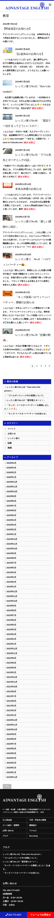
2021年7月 (11, 696)
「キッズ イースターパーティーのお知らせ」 (27, 413)
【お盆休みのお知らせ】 (29, 53)
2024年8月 (11, 558)
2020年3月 (11, 763)
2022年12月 (12, 648)
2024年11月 (12, 544)
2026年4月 (11, 463)
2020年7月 (11, 744)
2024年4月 (11, 572)
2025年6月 (11, 510)
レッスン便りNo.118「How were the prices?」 (22, 854)
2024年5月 (11, 568)
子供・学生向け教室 (37, 820)
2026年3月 (11, 468)
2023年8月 (11, 610)
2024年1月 (11, 586)
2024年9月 (11, 553)
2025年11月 (12, 486)
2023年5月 (11, 625)
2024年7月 (11, 563)
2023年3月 (11, 634)
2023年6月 (11, 620)
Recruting (33, 836)
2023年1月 (11, 644)
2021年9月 (11, 691)
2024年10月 (12, 548)
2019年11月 (12, 777)
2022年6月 (11, 668)
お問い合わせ (8, 831)
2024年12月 (12, 539)
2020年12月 (12, 720)
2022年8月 (11, 663)
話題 (10, 443)
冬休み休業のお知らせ (28, 188)
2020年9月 (11, 734)
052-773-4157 (13, 915)
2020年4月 (11, 758)
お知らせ (12, 433)
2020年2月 (11, 768)
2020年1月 (11, 772)
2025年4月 (11, 520)
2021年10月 (12, 686)
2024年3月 (11, 577)
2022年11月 (12, 653)
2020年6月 (11, 748)
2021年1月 (11, 715)
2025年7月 (11, 506)
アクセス (33, 831)
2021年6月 (11, 701)
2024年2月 (11, 582)
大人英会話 (7, 820)
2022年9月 (11, 658)
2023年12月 (12, 591)
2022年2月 (11, 672)
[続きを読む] (37, 108)
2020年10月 (12, 729)
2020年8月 (11, 739)
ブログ (5, 836)
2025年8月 (11, 501)
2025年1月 (11, 534)
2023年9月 (11, 606)
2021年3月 (11, 706)
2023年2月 (11, 639)
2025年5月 (11, 515)
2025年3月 (11, 525)
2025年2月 (11, 529)
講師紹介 (33, 825)
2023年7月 (11, 615)
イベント (12, 429)
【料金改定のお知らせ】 (17, 28)
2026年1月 (11, 477)
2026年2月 (11, 472)
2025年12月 (12, 482)
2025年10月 (12, 491)
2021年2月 (11, 710)
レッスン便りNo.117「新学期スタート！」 (26, 400)
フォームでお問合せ (40, 915)
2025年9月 (11, 496)
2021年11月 (12, 682)
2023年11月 (12, 596)
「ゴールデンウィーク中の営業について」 (26, 395)
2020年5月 (11, 753)
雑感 (10, 448)
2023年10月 (12, 601)
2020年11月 (12, 725)
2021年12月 (12, 677)
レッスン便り (14, 438)
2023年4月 (11, 629)
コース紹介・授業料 (10, 825)
